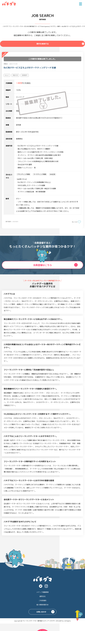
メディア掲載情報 (42, 592)
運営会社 (42, 596)
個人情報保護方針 (42, 605)
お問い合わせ (41, 612)
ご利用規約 (42, 600)
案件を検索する (42, 44)
